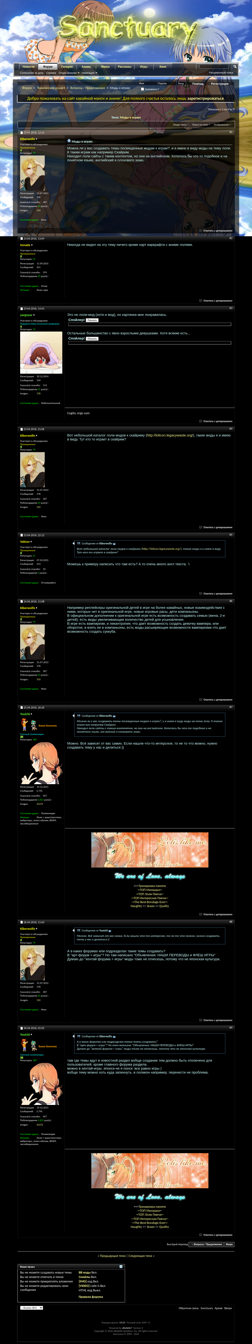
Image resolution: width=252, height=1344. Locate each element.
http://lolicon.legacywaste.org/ (170, 435)
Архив (218, 1308)
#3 (231, 308)
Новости (28, 66)
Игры (143, 66)
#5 (231, 534)
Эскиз (151, 906)
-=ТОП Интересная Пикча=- (149, 898)
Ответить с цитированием (216, 230)
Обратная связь (189, 1308)
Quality (164, 906)
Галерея (67, 66)
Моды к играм (130, 117)
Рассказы (124, 66)
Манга (105, 66)
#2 (231, 238)
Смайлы (84, 1277)
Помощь (198, 83)
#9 (231, 1027)
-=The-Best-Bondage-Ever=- (150, 902)
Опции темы (180, 124)
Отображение (221, 124)
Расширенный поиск (221, 72)
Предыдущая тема (112, 1256)
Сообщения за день (32, 72)
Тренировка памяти (152, 886)
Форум (47, 66)
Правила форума (91, 1297)
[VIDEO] (84, 1286)
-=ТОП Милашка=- (149, 890)
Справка (51, 72)
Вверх (229, 1244)
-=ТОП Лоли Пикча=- (150, 894)
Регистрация (220, 83)
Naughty (137, 906)
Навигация (88, 72)
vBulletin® (127, 1327)
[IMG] (83, 1281)
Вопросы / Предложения (87, 88)
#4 (231, 428)
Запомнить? (150, 89)
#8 (231, 921)
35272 (40, 803)
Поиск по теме (200, 124)
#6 (231, 601)
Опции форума (67, 72)
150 (39, 210)
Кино (162, 66)
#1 (231, 132)
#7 (231, 707)
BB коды (85, 1272)
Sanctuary (206, 1308)
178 (39, 393)
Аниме (86, 66)
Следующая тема (140, 1256)
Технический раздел (51, 88)
